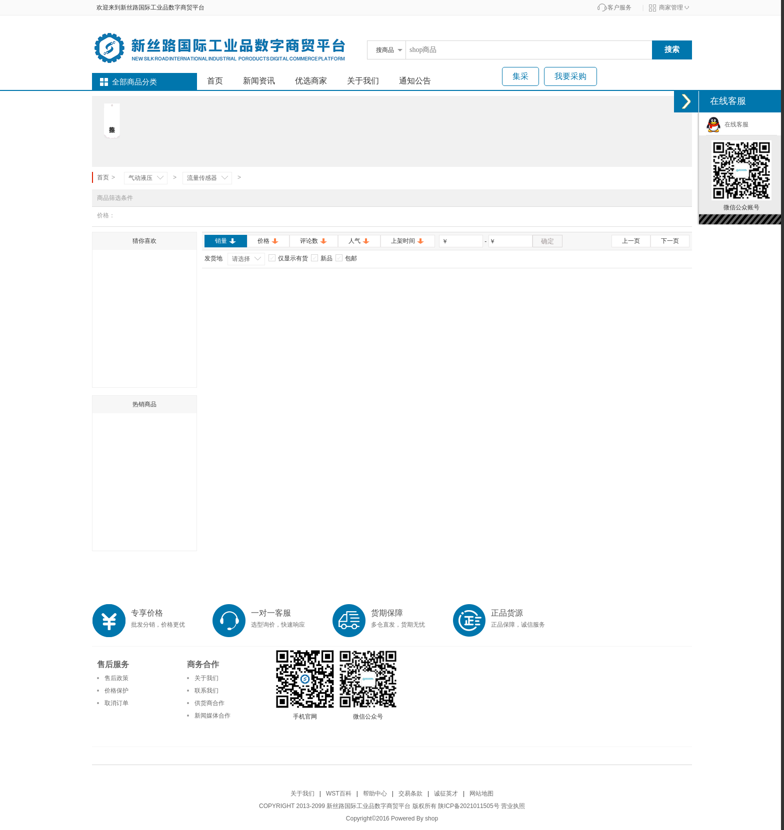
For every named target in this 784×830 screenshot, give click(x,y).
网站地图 (482, 793)
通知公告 (415, 80)
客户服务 (620, 7)
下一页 (670, 240)
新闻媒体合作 (212, 715)
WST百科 (339, 793)
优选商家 (311, 80)
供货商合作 (209, 703)
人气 (359, 240)
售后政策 (116, 678)
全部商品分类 (134, 82)
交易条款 (410, 793)
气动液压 (140, 177)
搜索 (672, 49)
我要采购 (570, 76)
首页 (215, 80)
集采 (520, 76)
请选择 (241, 258)
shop (431, 818)
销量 (225, 240)
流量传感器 (202, 177)
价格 (268, 240)
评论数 (314, 240)
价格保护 (116, 690)
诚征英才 (446, 793)
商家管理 (671, 7)
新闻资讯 (259, 80)
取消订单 (116, 703)
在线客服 (727, 124)
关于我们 (363, 80)
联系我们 (206, 690)
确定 (547, 241)
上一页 (631, 240)
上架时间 (407, 240)
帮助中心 (375, 793)
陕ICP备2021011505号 (469, 806)
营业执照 (513, 806)
